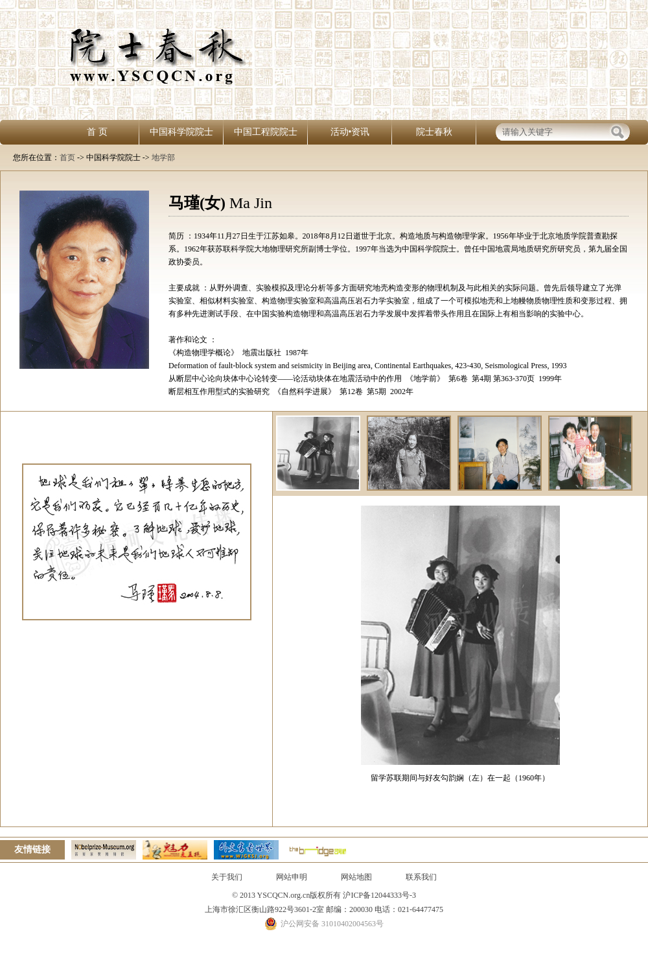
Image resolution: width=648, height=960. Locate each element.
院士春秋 (434, 132)
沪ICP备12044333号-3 (378, 895)
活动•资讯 (350, 132)
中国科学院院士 (181, 132)
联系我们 (421, 877)
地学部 (163, 157)
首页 (67, 157)
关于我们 (226, 877)
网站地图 (356, 877)
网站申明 (291, 877)
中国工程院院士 (265, 132)
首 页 (97, 132)
